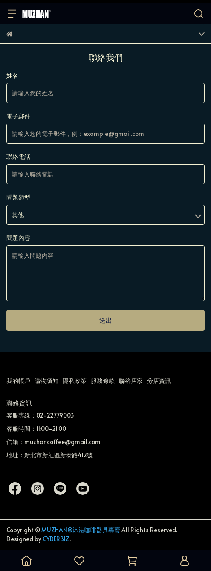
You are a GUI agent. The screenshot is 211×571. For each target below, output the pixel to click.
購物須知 (46, 381)
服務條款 (103, 381)
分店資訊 (159, 381)
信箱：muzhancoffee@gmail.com (53, 442)
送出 (105, 319)
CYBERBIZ (56, 539)
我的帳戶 (18, 381)
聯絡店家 (131, 381)
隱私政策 (75, 381)
